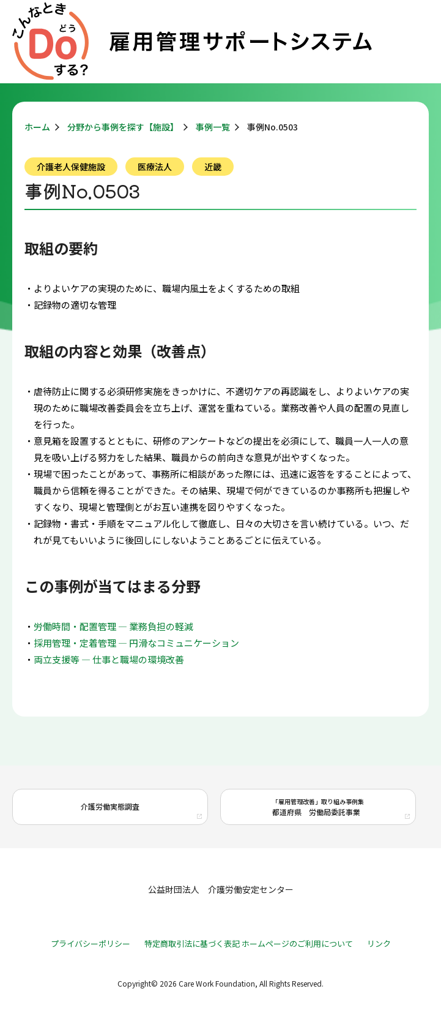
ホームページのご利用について (297, 943)
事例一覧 (213, 127)
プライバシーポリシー (90, 943)
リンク (379, 943)
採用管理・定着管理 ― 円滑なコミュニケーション (136, 642)
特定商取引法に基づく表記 (192, 943)
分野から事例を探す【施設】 (123, 127)
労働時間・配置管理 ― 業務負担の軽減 (113, 626)
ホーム (37, 127)
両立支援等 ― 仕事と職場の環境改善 (109, 659)
